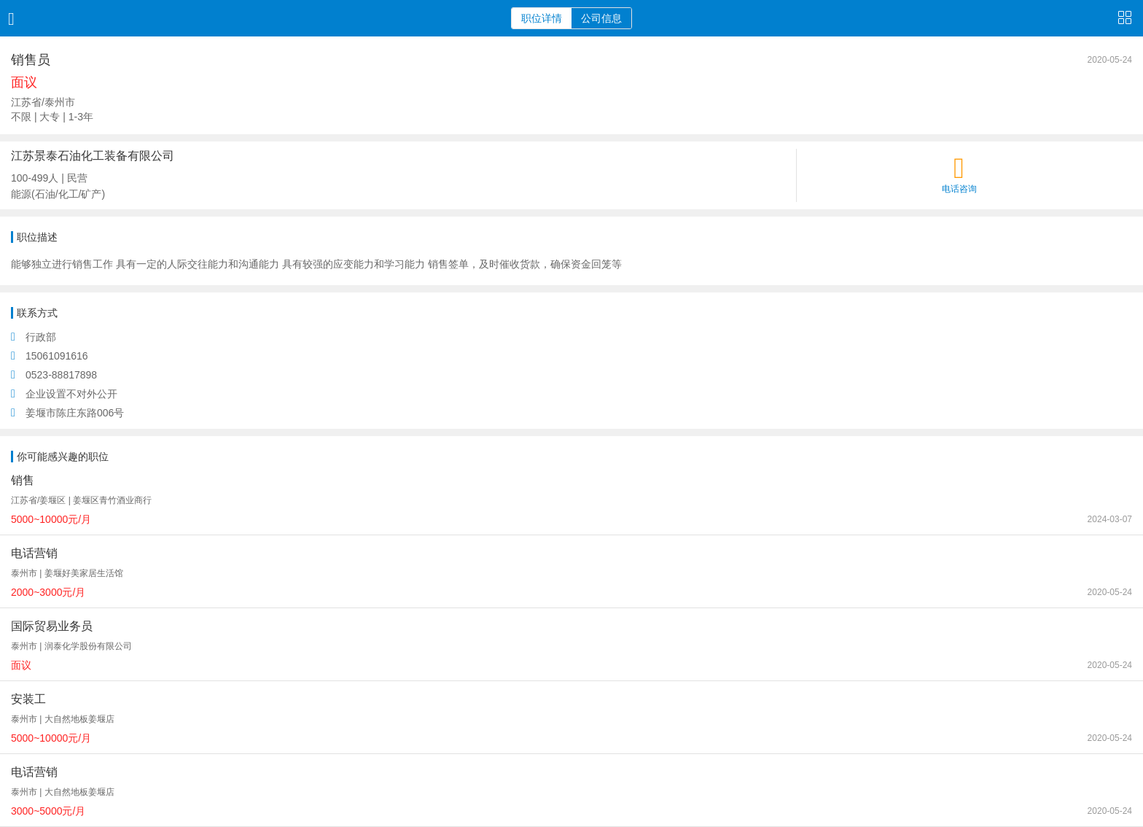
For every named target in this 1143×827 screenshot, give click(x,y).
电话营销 (34, 553)
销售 (22, 480)
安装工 (28, 699)
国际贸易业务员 (52, 626)
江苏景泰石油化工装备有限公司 (92, 156)
